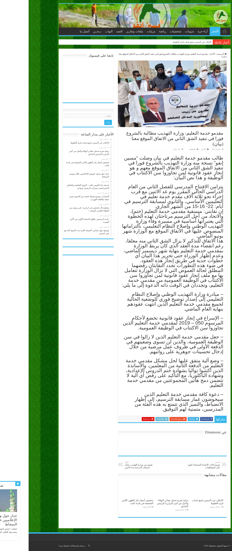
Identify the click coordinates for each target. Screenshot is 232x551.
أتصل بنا (56, 31)
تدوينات (160, 31)
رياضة (134, 31)
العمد (91, 31)
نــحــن (68, 31)
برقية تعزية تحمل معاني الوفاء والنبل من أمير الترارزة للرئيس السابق (144, 503)
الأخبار (186, 31)
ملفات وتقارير (106, 31)
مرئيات (122, 31)
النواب (80, 31)
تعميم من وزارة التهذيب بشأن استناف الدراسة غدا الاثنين (113, 465)
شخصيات (147, 31)
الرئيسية (196, 31)
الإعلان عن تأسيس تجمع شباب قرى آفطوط (163, 42)
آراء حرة (174, 31)
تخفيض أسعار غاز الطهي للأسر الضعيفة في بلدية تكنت (109, 502)
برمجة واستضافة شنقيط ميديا (43, 545)
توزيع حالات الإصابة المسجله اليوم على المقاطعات (174, 465)
